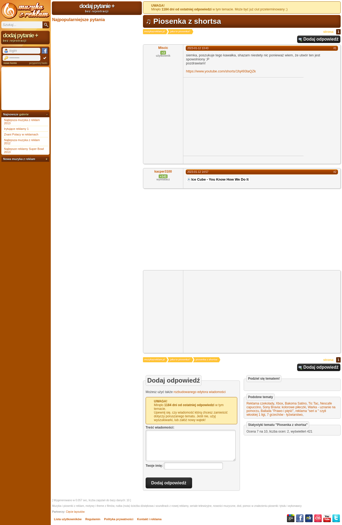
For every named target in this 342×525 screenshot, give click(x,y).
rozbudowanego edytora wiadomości (200, 392)
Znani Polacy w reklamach (21, 134)
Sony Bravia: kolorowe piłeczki (284, 407)
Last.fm (318, 518)
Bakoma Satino (295, 403)
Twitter (336, 518)
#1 (334, 48)
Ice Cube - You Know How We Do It (220, 179)
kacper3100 (163, 171)
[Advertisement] (228, 116)
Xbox (279, 403)
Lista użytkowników (67, 519)
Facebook (300, 518)
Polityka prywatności (118, 519)
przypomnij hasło (38, 63)
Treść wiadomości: (160, 427)
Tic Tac (313, 403)
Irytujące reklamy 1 (16, 128)
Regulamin (92, 519)
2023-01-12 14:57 (197, 171)
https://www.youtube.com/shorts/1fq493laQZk (221, 71)
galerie (24, 114)
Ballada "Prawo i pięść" (277, 411)
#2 (334, 171)
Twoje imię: (154, 466)
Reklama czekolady (260, 403)
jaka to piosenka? (180, 31)
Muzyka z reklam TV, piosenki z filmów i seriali (25, 11)
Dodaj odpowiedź (321, 39)
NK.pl (309, 518)
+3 (163, 52)
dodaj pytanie (97, 8)
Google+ (291, 518)
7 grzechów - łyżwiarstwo (284, 415)
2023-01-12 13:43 (197, 48)
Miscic (163, 48)
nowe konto (10, 63)
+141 (163, 176)
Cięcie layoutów (75, 511)
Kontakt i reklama (149, 519)
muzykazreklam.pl (154, 31)
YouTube (327, 518)
